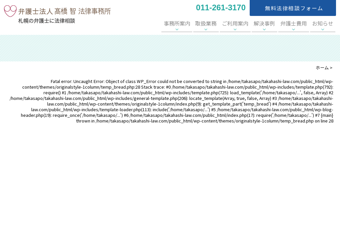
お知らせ (324, 23)
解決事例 (275, 23)
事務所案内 (200, 23)
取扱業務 (225, 23)
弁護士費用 (300, 23)
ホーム (322, 67)
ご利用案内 (250, 23)
